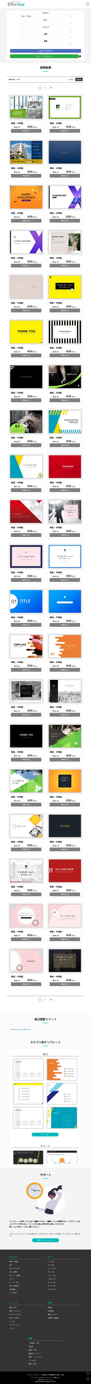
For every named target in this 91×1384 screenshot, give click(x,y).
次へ (51, 87)
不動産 (31, 1346)
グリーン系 (51, 1275)
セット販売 (13, 1293)
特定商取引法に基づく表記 (56, 1375)
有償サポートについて (45, 1240)
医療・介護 (32, 1350)
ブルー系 (51, 1272)
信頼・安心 (13, 1307)
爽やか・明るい (14, 1318)
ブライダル (32, 1360)
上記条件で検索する (45, 51)
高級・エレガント (15, 1311)
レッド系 (51, 1261)
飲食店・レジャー (35, 1353)
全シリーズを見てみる (44, 56)
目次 (10, 1265)
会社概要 (12, 1289)
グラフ (11, 1279)
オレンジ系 (51, 1282)
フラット (12, 1328)
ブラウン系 (51, 1286)
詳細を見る (26, 131)
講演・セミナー (53, 1314)
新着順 (79, 79)
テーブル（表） (14, 1282)
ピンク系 (51, 1265)
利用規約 (44, 1375)
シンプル (12, 1321)
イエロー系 (51, 1279)
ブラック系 (51, 1289)
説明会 (50, 1307)
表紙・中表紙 (13, 1261)
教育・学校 (32, 1364)
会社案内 (51, 1311)
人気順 (70, 79)
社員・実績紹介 (14, 1286)
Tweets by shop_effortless (21, 1029)
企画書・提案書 (53, 1318)
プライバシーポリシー (33, 1375)
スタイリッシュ (14, 1325)
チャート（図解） (15, 1275)
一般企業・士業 (34, 1343)
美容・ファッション (35, 1357)
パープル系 (51, 1268)
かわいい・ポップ (15, 1314)
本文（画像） (13, 1272)
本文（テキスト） (15, 1268)
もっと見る (45, 1134)
